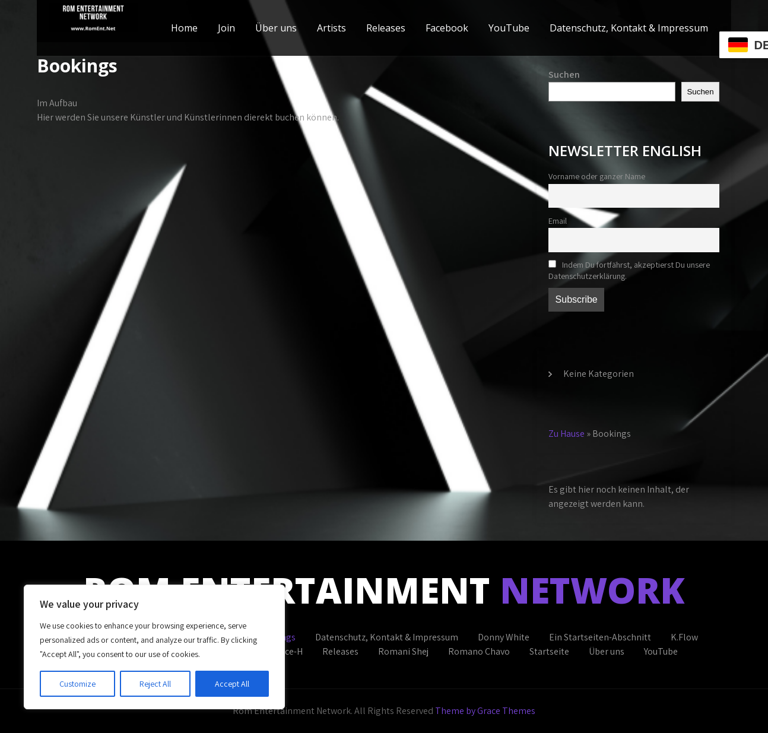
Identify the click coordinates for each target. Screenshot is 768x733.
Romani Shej (403, 651)
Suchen (564, 74)
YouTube (508, 27)
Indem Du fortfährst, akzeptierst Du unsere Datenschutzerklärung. (629, 270)
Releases (385, 27)
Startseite (549, 651)
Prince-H (285, 651)
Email (557, 220)
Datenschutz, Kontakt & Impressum (629, 27)
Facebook (447, 27)
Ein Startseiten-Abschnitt (600, 637)
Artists (331, 27)
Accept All (232, 683)
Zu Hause (566, 433)
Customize (77, 683)
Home (184, 27)
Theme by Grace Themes (485, 711)
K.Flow (684, 637)
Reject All (155, 683)
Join (226, 27)
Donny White (503, 637)
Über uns (276, 27)
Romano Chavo (479, 651)
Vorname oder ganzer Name (596, 176)
